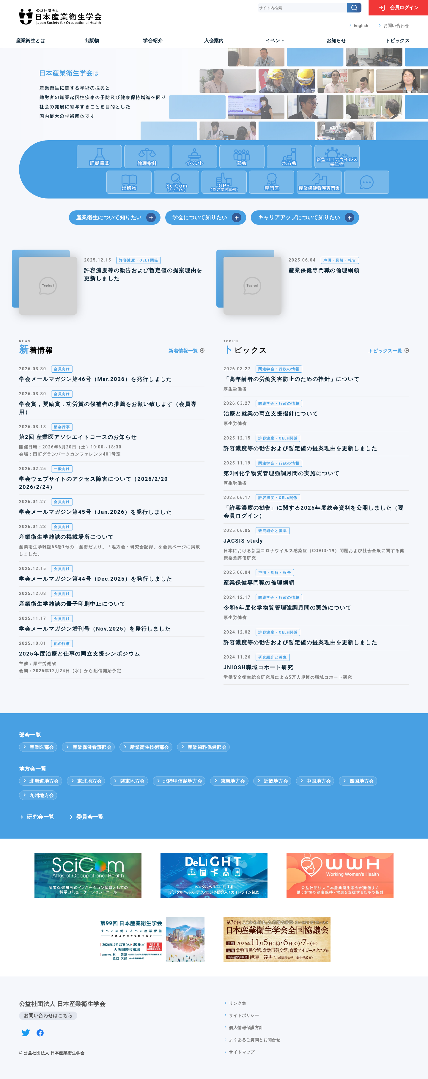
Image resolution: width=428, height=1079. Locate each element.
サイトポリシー (244, 1015)
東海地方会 (229, 781)
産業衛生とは (30, 40)
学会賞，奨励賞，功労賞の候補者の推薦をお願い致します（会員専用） (108, 408)
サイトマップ (241, 1052)
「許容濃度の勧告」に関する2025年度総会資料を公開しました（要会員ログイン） (314, 512)
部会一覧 (30, 735)
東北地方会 (86, 781)
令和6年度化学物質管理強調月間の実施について (288, 607)
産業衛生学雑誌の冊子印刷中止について (72, 604)
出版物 (91, 40)
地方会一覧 (32, 768)
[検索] (354, 7)
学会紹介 (153, 40)
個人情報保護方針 (246, 1027)
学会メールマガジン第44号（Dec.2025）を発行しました (95, 579)
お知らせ (336, 40)
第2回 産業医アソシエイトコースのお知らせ (78, 437)
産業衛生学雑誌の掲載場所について (66, 537)
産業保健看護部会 (88, 747)
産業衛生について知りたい (116, 217)
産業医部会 (38, 747)
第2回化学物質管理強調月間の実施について (282, 473)
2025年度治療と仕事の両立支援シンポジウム (79, 653)
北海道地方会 (40, 781)
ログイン (398, 7)
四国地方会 (358, 781)
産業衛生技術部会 (146, 747)
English (361, 25)
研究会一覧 (40, 817)
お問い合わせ (396, 25)
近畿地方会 (272, 781)
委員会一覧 (90, 817)
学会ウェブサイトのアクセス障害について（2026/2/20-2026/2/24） (95, 483)
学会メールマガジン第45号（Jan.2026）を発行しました (95, 512)
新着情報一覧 (183, 351)
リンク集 (237, 1003)
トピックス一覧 (385, 351)
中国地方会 (315, 781)
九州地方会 (38, 795)
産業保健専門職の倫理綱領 (324, 270)
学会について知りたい (206, 217)
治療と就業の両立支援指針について (271, 413)
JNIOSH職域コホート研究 (258, 667)
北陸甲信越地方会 (179, 781)
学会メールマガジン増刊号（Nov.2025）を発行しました (95, 629)
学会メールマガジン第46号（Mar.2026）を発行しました (95, 379)
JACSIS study (243, 541)
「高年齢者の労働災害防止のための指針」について (292, 379)
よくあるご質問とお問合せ (254, 1039)
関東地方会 (128, 781)
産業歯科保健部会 (203, 747)
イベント (275, 40)
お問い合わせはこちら (48, 1015)
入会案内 (214, 40)
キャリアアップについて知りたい (306, 217)
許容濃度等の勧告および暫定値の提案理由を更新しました (143, 274)
